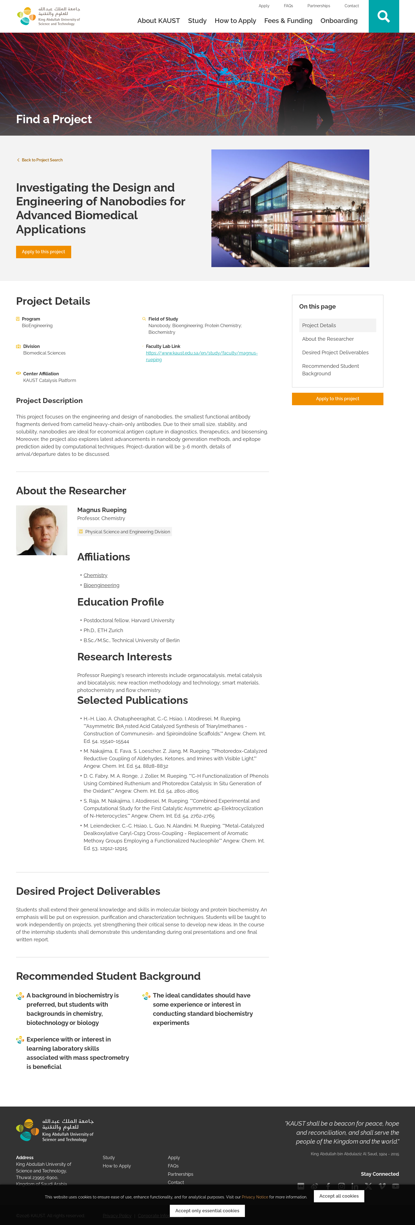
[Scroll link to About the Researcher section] (337, 339)
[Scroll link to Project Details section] (337, 325)
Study (197, 21)
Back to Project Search (40, 160)
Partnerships (319, 6)
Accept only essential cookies (207, 1210)
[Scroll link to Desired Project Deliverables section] (337, 352)
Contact (352, 6)
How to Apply (235, 21)
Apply (264, 6)
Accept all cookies (339, 1196)
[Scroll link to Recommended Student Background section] (337, 369)
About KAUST (158, 21)
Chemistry (95, 575)
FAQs (288, 6)
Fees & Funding (288, 21)
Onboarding (340, 21)
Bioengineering (101, 585)
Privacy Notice (255, 1197)
